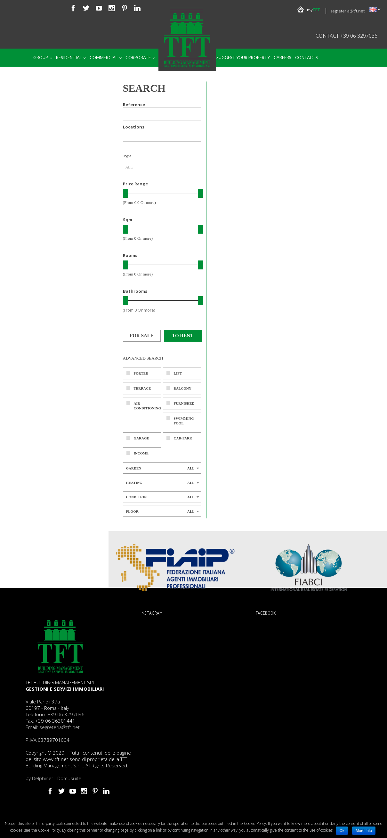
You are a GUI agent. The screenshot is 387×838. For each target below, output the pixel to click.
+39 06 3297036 (66, 714)
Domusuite (69, 778)
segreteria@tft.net (347, 11)
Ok (341, 830)
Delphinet (42, 778)
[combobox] (162, 167)
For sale (142, 335)
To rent (182, 335)
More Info (364, 830)
